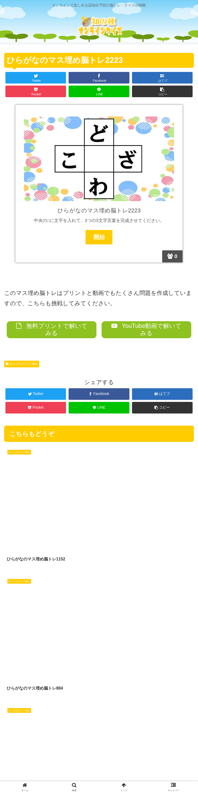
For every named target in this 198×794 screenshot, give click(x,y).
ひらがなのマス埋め (22, 364)
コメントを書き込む (99, 719)
